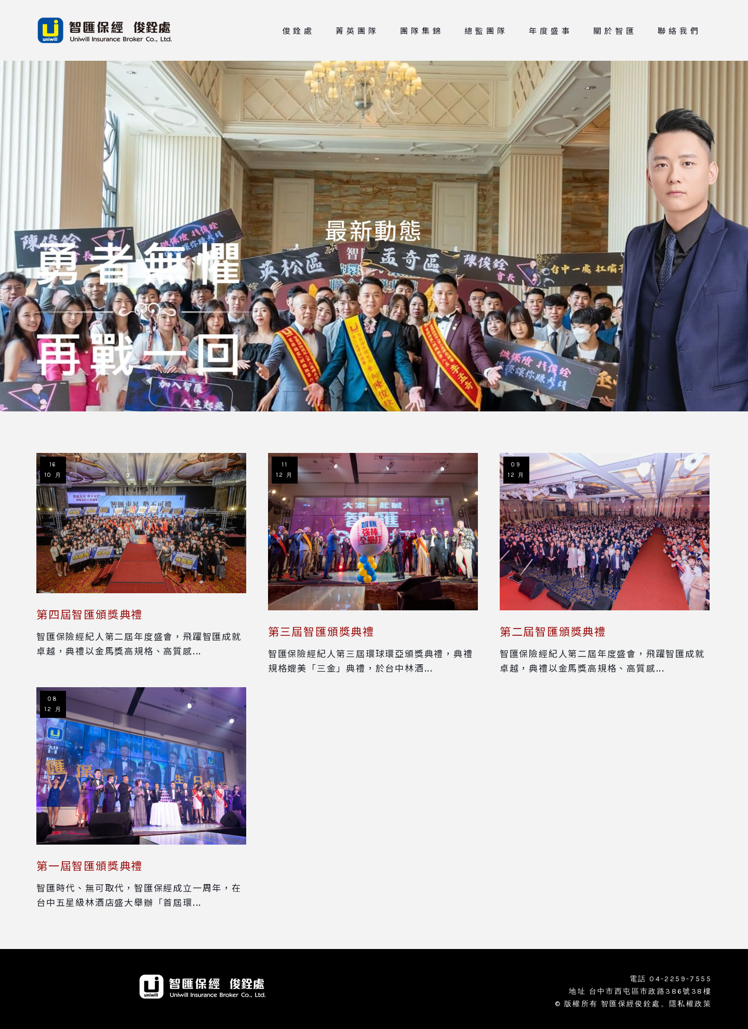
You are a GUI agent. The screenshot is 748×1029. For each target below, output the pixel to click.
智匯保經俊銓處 (631, 1003)
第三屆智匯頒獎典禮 (321, 631)
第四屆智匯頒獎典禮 (89, 614)
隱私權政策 (690, 1003)
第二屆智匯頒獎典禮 (553, 631)
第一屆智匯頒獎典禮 (89, 865)
